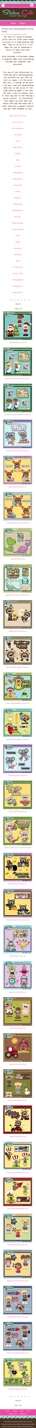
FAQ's (22, 1411)
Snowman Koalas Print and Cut (17, 775)
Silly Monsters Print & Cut (18, 956)
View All (18, 304)
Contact (14, 1411)
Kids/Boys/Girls (17, 204)
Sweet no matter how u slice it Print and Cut (17, 847)
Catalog (3, 34)
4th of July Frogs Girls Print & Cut (17, 1208)
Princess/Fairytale (17, 229)
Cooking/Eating (17, 172)
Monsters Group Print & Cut (17, 992)
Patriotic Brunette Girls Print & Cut (17, 1281)
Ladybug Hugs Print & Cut (18, 1136)
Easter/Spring (17, 185)
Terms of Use (13, 1414)
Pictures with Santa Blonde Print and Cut (17, 378)
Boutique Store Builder (14, 1424)
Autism (18, 141)
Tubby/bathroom (18, 286)
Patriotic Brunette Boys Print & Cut (17, 1353)
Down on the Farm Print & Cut (17, 1100)
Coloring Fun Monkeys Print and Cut (17, 739)
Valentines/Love (18, 292)
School (18, 235)
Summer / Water (18, 273)
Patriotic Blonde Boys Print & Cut (17, 1317)
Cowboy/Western (17, 179)
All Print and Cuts (17, 122)
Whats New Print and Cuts (17, 116)
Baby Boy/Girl (17, 147)
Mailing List (23, 1414)
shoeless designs (28, 1426)
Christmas (17, 166)
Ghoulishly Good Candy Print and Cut (17, 920)
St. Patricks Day (18, 267)
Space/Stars (18, 254)
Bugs (17, 160)
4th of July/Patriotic (18, 128)
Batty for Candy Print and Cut (18, 884)
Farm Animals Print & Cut (18, 1028)
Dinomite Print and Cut (18, 559)
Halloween (17, 198)
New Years (17, 217)
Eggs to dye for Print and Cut (18, 487)
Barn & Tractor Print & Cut (18, 1064)
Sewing (17, 242)
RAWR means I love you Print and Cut (18, 595)
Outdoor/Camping (17, 223)
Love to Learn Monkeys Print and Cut (17, 703)
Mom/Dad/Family (17, 210)
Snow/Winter (18, 248)
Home (7, 1411)
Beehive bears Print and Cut (17, 631)
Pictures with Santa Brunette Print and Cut (18, 414)
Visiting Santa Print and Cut (17, 342)
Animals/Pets (18, 135)
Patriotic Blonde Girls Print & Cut (17, 1244)
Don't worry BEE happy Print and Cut (17, 667)
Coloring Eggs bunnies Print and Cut (17, 523)
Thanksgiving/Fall (17, 280)
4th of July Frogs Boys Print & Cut (17, 1172)
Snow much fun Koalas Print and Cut (17, 450)
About (28, 1411)
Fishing (17, 191)
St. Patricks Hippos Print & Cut (17, 1389)
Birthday (17, 153)
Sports (18, 261)
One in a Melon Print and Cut (18, 811)
